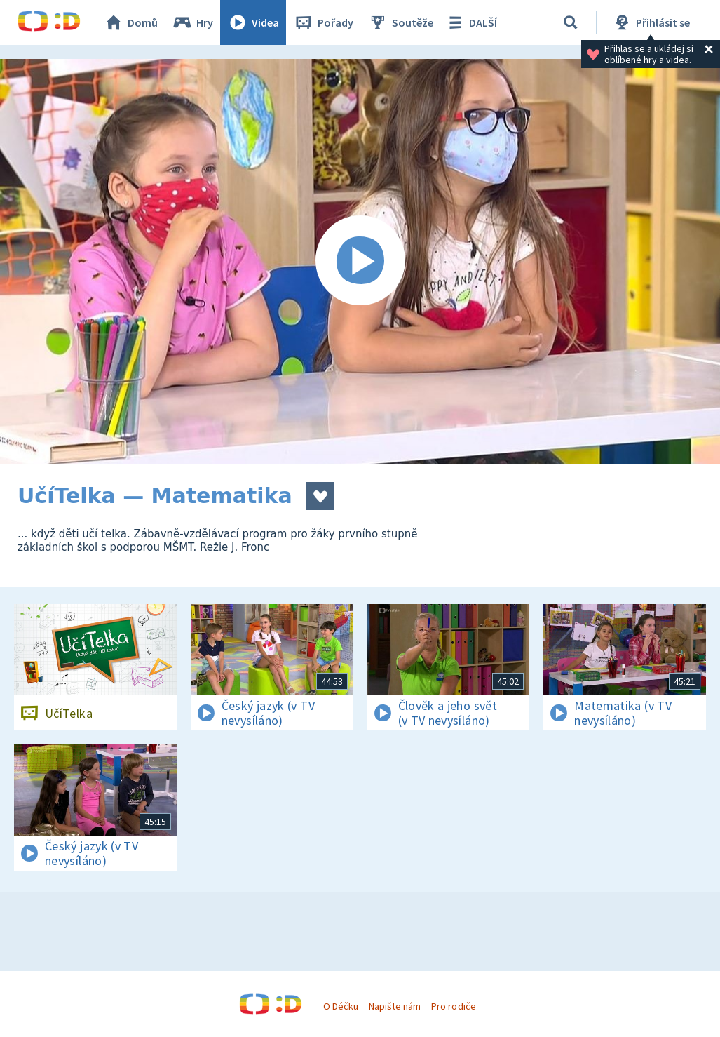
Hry (192, 22)
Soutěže (400, 22)
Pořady (323, 22)
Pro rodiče (453, 1006)
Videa (253, 22)
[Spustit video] (360, 261)
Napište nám (395, 1006)
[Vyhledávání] (570, 22)
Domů (130, 22)
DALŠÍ (470, 22)
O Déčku (340, 1006)
